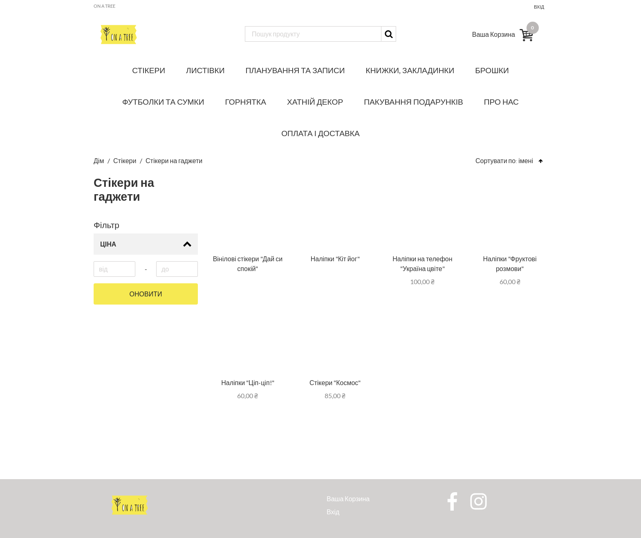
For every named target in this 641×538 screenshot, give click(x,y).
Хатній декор (315, 101)
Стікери (148, 70)
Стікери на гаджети (174, 160)
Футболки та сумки (163, 101)
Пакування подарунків (413, 101)
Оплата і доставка (320, 133)
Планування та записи (295, 70)
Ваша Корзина (348, 498)
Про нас (501, 101)
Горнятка (245, 101)
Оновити (146, 294)
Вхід (539, 6)
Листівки (205, 70)
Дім (99, 160)
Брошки (492, 70)
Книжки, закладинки (410, 70)
